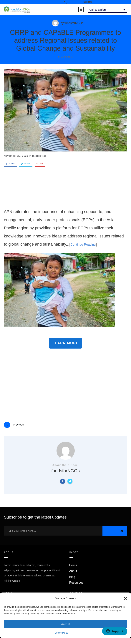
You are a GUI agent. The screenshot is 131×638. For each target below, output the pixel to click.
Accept (65, 624)
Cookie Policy (61, 633)
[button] (125, 598)
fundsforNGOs (73, 23)
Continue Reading (83, 244)
